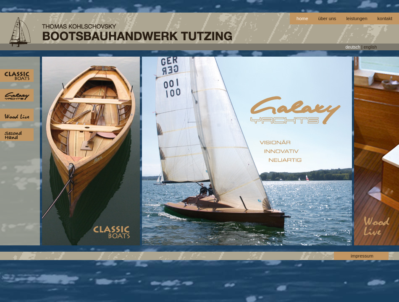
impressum (362, 255)
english (370, 47)
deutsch (353, 47)
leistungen (356, 18)
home (302, 18)
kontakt (385, 18)
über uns (327, 18)
